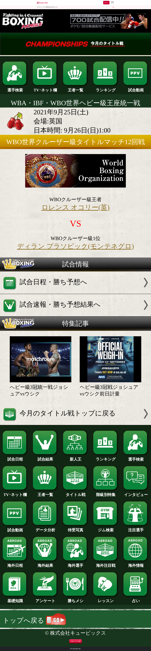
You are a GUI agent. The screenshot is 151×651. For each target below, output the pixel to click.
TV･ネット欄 (45, 88)
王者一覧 (75, 88)
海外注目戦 (105, 563)
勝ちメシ (75, 599)
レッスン (105, 599)
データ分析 (45, 528)
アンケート (45, 599)
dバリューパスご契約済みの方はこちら (47, 7)
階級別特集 (105, 493)
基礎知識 (15, 599)
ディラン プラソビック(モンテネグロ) (75, 246)
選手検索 (15, 88)
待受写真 (75, 528)
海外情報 (136, 563)
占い (136, 599)
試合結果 (45, 457)
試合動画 (136, 88)
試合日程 (15, 457)
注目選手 (136, 528)
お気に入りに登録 (75, 641)
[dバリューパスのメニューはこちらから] (112, 3)
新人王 (75, 457)
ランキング (105, 88)
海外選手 (75, 563)
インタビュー (136, 493)
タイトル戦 (75, 493)
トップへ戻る (34, 620)
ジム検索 (105, 528)
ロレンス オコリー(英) (76, 207)
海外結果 (45, 563)
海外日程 (15, 563)
